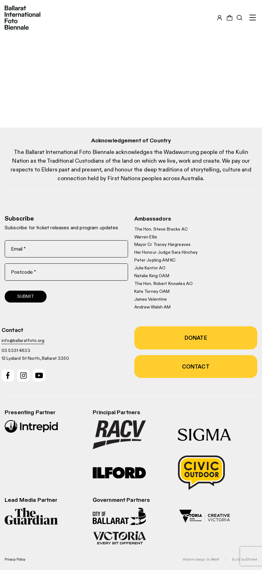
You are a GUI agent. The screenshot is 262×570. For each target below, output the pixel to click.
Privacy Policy (15, 559)
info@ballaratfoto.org (23, 340)
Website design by (201, 559)
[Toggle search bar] (239, 18)
